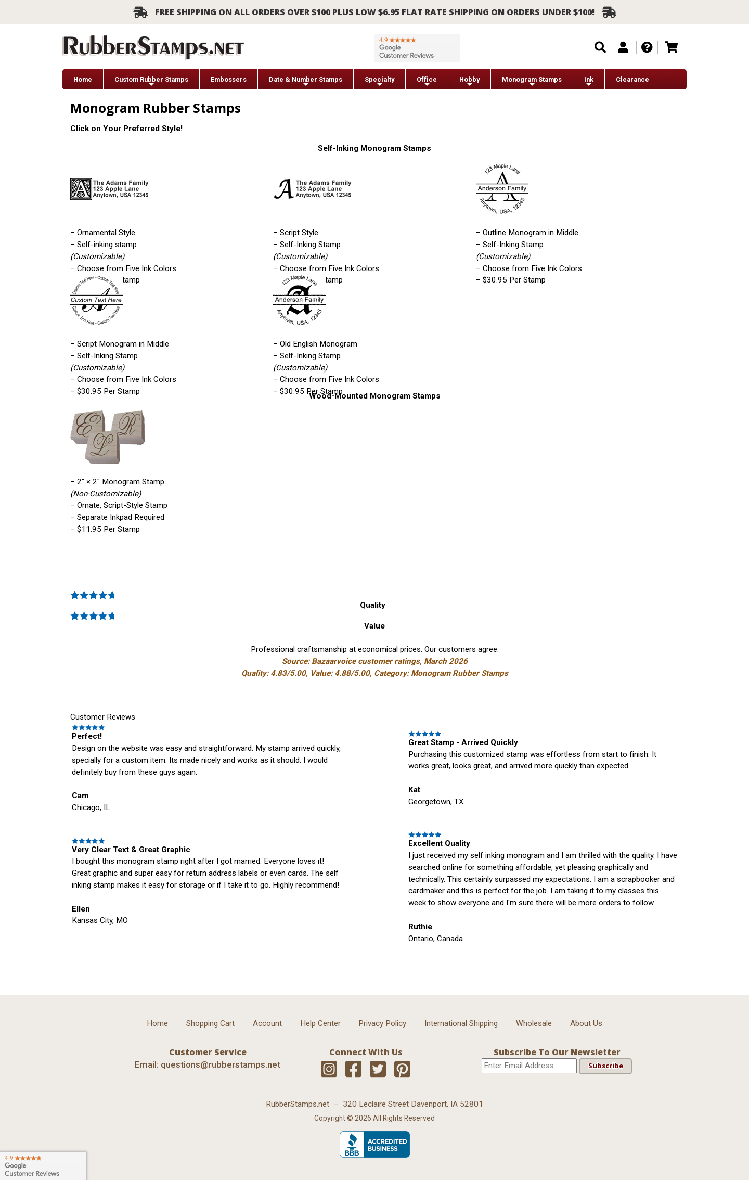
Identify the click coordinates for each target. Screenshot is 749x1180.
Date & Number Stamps (305, 81)
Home (82, 79)
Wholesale (534, 1023)
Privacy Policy (382, 1023)
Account (267, 1023)
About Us (586, 1023)
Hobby (469, 81)
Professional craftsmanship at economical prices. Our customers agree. (374, 661)
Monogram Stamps (532, 81)
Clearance (632, 79)
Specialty (379, 81)
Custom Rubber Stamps (151, 81)
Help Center (320, 1023)
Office (427, 81)
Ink (588, 81)
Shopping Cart (210, 1023)
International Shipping (461, 1023)
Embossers (229, 79)
